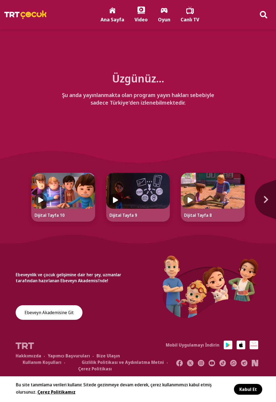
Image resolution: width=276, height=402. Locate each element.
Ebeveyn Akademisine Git (49, 312)
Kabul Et (248, 389)
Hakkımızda (28, 356)
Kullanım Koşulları (42, 362)
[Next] (262, 202)
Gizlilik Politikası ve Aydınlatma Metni (123, 362)
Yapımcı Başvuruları (69, 356)
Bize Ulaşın (108, 356)
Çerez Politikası (95, 369)
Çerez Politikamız (56, 392)
